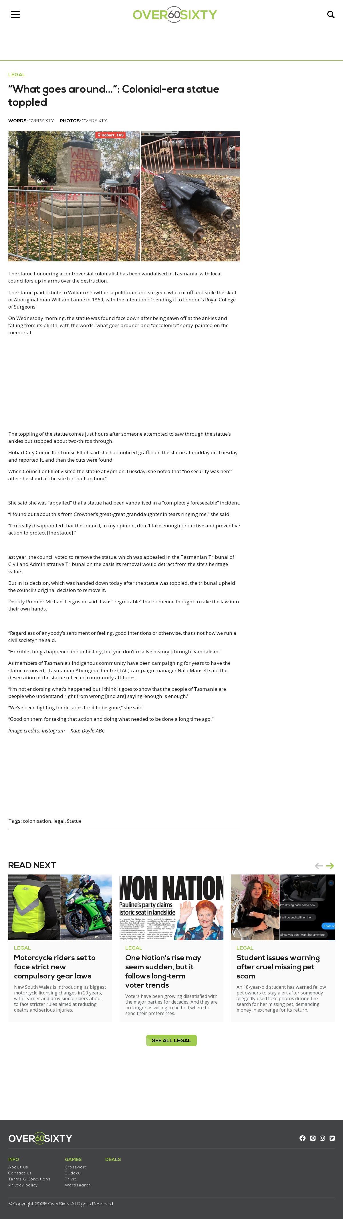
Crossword (79, 1165)
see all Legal (171, 1083)
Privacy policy (26, 1183)
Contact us (23, 1171)
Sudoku (76, 1171)
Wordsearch (81, 1183)
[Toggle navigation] (18, 16)
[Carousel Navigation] (321, 908)
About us (21, 1165)
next (327, 908)
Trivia (74, 1177)
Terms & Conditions (32, 1177)
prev (315, 908)
